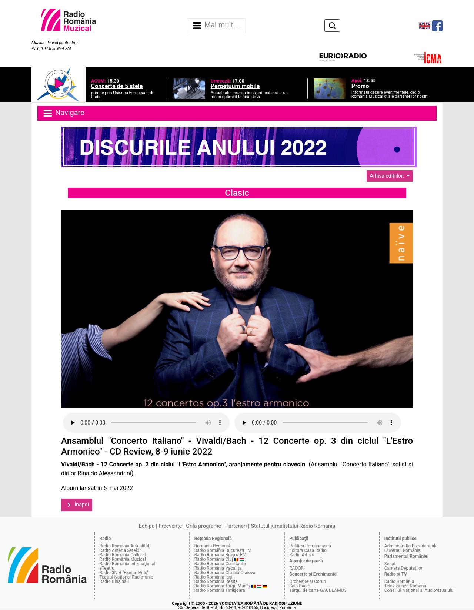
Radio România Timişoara (219, 590)
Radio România (399, 581)
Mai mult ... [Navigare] (216, 25)
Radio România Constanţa (220, 563)
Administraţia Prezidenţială (411, 546)
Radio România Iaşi (213, 577)
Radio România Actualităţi (124, 546)
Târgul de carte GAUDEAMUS (317, 590)
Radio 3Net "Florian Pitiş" (123, 572)
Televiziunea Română (405, 586)
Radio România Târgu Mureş (222, 586)
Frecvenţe (170, 526)
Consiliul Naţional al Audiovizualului (419, 590)
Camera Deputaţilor (403, 568)
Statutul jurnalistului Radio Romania (293, 526)
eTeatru (106, 568)
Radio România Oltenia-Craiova (225, 572)
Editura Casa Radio (308, 550)
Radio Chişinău (114, 581)
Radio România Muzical (122, 559)
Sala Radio (299, 586)
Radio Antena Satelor (120, 550)
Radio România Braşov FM (220, 554)
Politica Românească (310, 546)
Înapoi (76, 504)
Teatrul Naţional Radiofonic (126, 577)
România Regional (212, 546)
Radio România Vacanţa (218, 568)
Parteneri (236, 526)
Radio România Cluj (213, 559)
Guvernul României (402, 550)
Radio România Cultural (122, 554)
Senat (390, 563)
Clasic (237, 193)
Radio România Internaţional (127, 563)
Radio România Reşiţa (216, 581)
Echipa (147, 526)
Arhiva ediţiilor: (387, 176)
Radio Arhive (301, 554)
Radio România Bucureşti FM (222, 550)
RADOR (296, 568)
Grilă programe (203, 526)
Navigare (63, 113)
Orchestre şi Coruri (307, 581)
